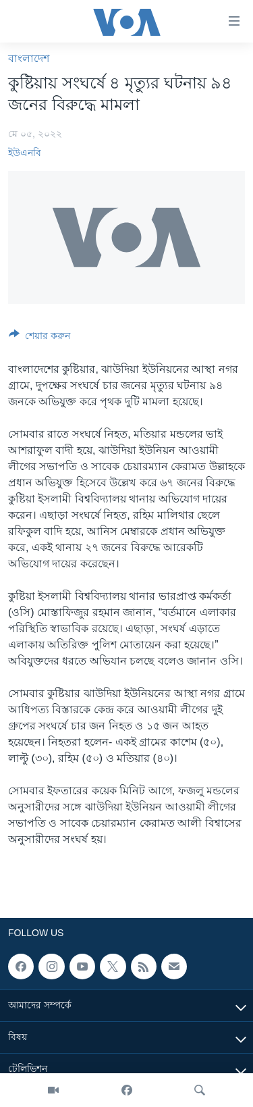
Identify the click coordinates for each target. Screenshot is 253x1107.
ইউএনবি (24, 152)
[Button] (39, 338)
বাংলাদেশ (28, 58)
